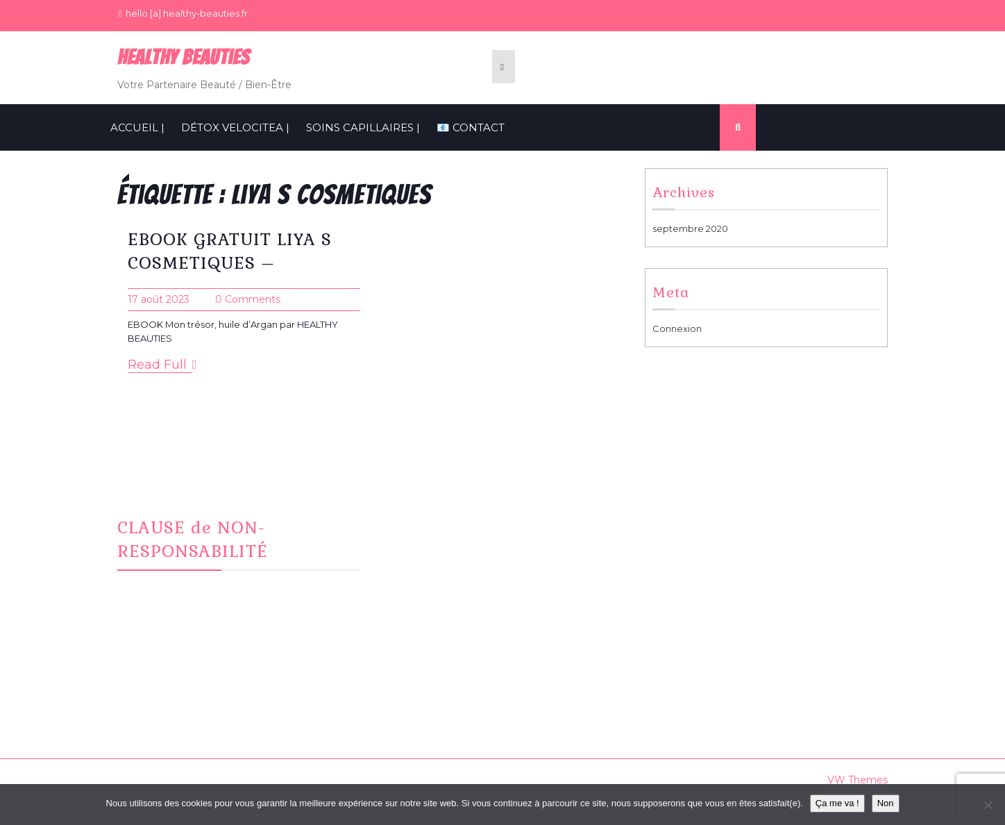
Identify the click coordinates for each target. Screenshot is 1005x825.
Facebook (422, 522)
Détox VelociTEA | (235, 127)
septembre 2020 (690, 228)
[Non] (988, 805)
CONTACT (421, 556)
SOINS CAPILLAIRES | (363, 127)
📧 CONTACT (471, 127)
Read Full (162, 365)
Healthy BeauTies (183, 57)
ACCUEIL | (137, 127)
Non (885, 803)
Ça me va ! (837, 803)
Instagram (420, 539)
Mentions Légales (701, 522)
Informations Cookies (710, 539)
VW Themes (856, 780)
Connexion (677, 328)
